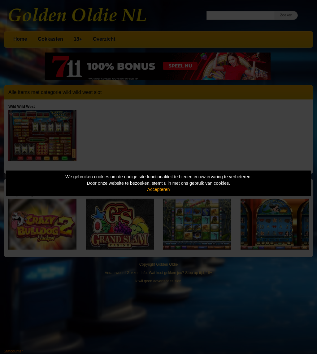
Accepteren (158, 189)
